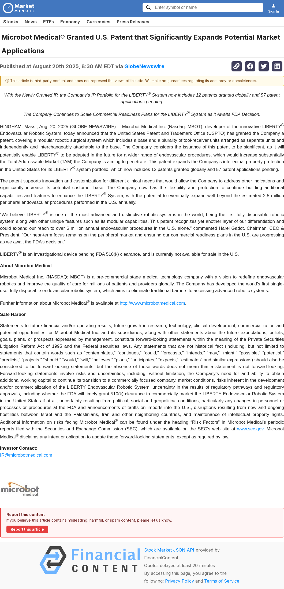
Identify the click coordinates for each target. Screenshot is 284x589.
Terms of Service (221, 581)
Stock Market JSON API (169, 550)
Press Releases (133, 21)
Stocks (10, 21)
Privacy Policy (179, 581)
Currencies (98, 21)
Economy (70, 21)
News (31, 21)
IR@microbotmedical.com (26, 455)
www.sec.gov (250, 428)
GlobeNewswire (144, 66)
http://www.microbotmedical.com (152, 302)
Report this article (27, 529)
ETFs (48, 21)
